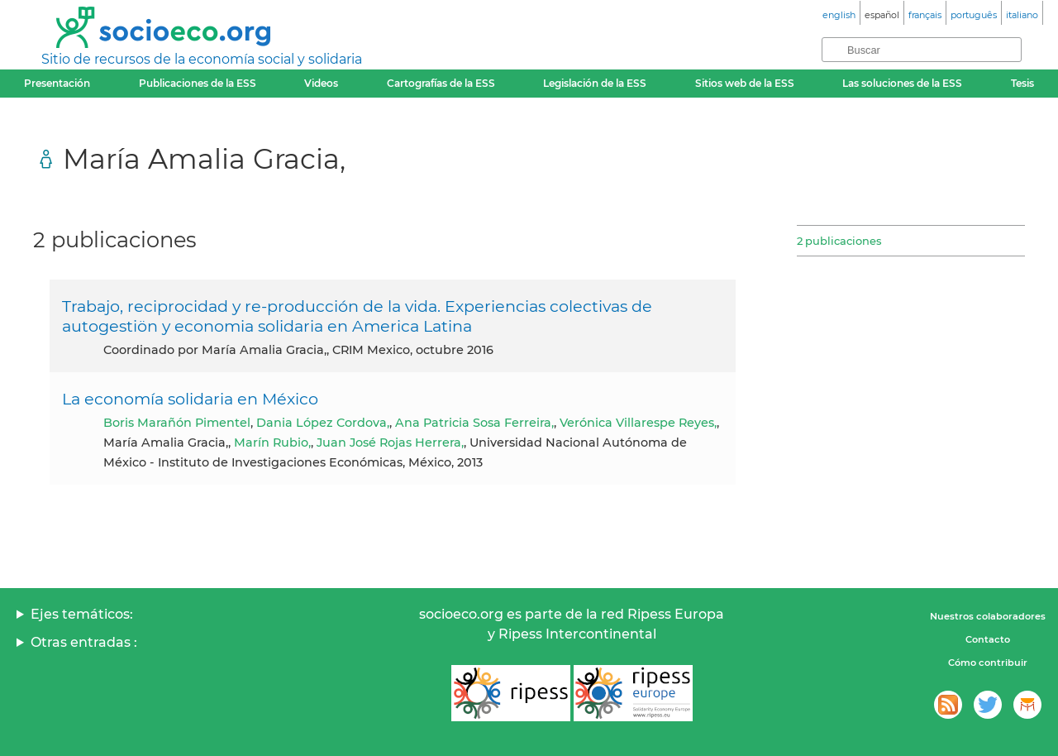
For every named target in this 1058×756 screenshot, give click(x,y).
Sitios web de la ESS (744, 83)
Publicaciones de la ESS (197, 83)
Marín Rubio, (272, 442)
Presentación (57, 83)
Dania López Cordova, (322, 422)
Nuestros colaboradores (988, 616)
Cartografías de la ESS (441, 83)
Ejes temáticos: (82, 614)
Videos (321, 83)
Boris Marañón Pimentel (176, 422)
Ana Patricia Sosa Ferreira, (474, 422)
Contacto (987, 639)
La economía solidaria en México (190, 399)
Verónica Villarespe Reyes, (638, 422)
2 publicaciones (839, 240)
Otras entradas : (84, 642)
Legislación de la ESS (594, 83)
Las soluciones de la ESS (902, 83)
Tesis (1022, 83)
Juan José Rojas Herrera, (390, 442)
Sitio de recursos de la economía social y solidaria (201, 59)
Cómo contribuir (987, 662)
